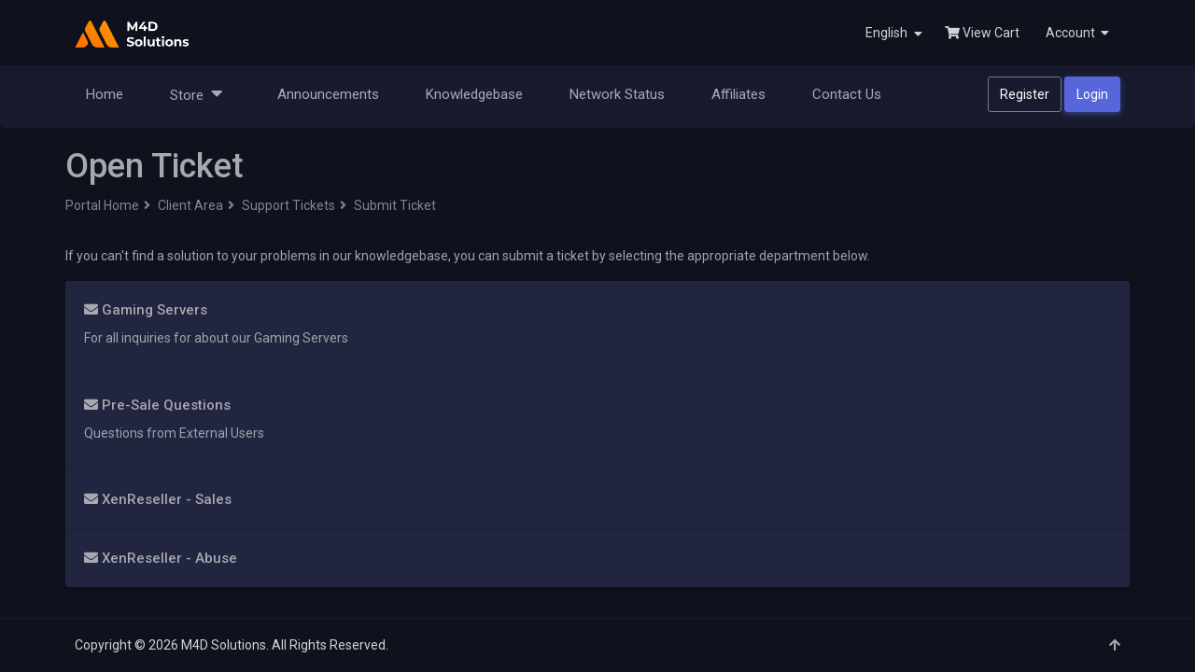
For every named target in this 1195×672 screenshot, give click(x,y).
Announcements (328, 94)
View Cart (982, 32)
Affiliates (738, 94)
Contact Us (846, 94)
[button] (1075, 32)
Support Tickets (288, 205)
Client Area (190, 205)
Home (104, 94)
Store (196, 94)
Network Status (617, 94)
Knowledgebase (474, 94)
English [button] (893, 33)
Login (1092, 94)
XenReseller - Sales (158, 499)
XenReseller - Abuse (160, 558)
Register (1024, 94)
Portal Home (102, 205)
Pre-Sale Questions (157, 405)
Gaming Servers (145, 309)
